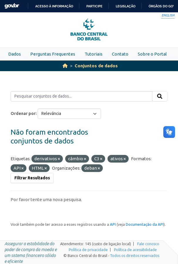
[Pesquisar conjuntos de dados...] (81, 96)
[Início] (65, 65)
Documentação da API (145, 224)
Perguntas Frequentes (52, 53)
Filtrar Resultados (32, 178)
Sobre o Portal (152, 53)
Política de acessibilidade (135, 250)
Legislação (125, 6)
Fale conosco (148, 244)
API (113, 224)
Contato (120, 53)
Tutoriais (94, 53)
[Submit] (159, 96)
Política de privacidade (88, 250)
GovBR (11, 6)
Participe (94, 6)
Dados (14, 53)
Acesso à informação (54, 6)
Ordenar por (23, 113)
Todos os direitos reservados (134, 255)
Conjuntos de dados (96, 65)
